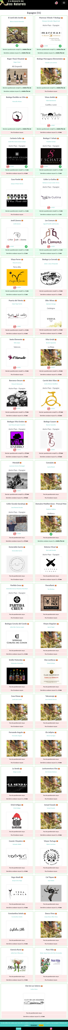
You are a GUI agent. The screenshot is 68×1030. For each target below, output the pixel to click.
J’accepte (41, 1025)
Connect (19, 1028)
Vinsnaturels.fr (13, 2)
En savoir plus (34, 1025)
